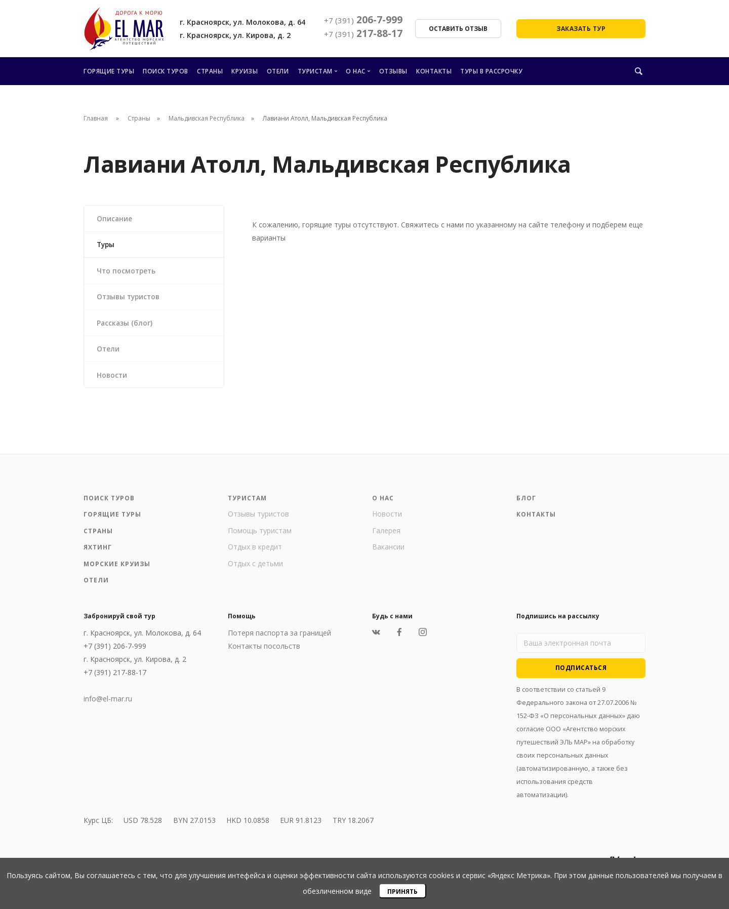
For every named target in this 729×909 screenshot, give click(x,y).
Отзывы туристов (130, 299)
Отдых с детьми (255, 569)
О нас (356, 71)
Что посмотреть (127, 272)
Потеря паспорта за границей (279, 638)
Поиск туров (165, 71)
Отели (278, 71)
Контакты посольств (264, 651)
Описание (115, 218)
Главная (96, 118)
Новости (113, 379)
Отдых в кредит (255, 552)
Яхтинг (98, 552)
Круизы (244, 71)
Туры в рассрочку (491, 71)
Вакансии (388, 552)
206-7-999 (363, 19)
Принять (402, 891)
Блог (526, 503)
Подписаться (581, 673)
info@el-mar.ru (108, 704)
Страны (210, 71)
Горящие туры (109, 71)
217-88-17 (363, 33)
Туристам (315, 71)
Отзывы (393, 71)
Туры (106, 245)
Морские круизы (117, 569)
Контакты (434, 71)
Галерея (386, 536)
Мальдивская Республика (207, 118)
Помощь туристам (260, 536)
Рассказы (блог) (125, 326)
